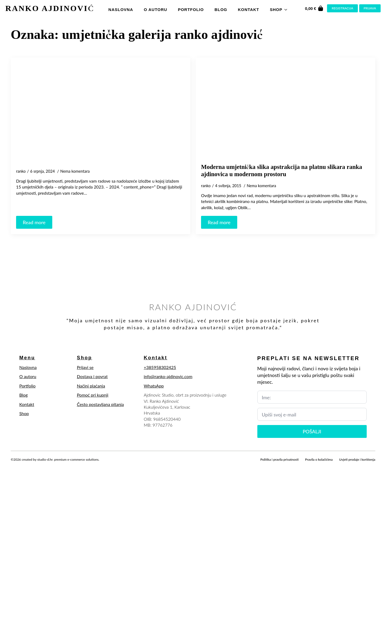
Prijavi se (85, 367)
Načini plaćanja (91, 385)
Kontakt (248, 9)
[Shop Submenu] (287, 8)
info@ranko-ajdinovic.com (168, 376)
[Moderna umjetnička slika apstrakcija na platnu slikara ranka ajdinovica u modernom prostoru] (285, 110)
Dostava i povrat (92, 376)
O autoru (155, 9)
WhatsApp (154, 385)
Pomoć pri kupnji (93, 394)
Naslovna (120, 9)
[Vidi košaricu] (314, 8)
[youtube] (51, 466)
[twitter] (23, 466)
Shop (276, 9)
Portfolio (191, 9)
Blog (220, 9)
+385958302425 (160, 367)
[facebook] (14, 466)
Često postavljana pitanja (100, 404)
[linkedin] (42, 466)
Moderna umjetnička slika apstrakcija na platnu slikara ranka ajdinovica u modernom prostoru (281, 171)
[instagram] (32, 466)
